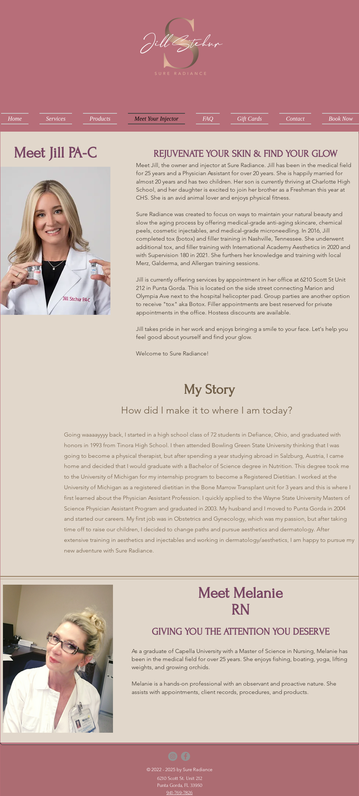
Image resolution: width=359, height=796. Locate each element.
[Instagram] (172, 756)
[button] (56, 118)
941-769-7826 (179, 792)
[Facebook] (185, 756)
